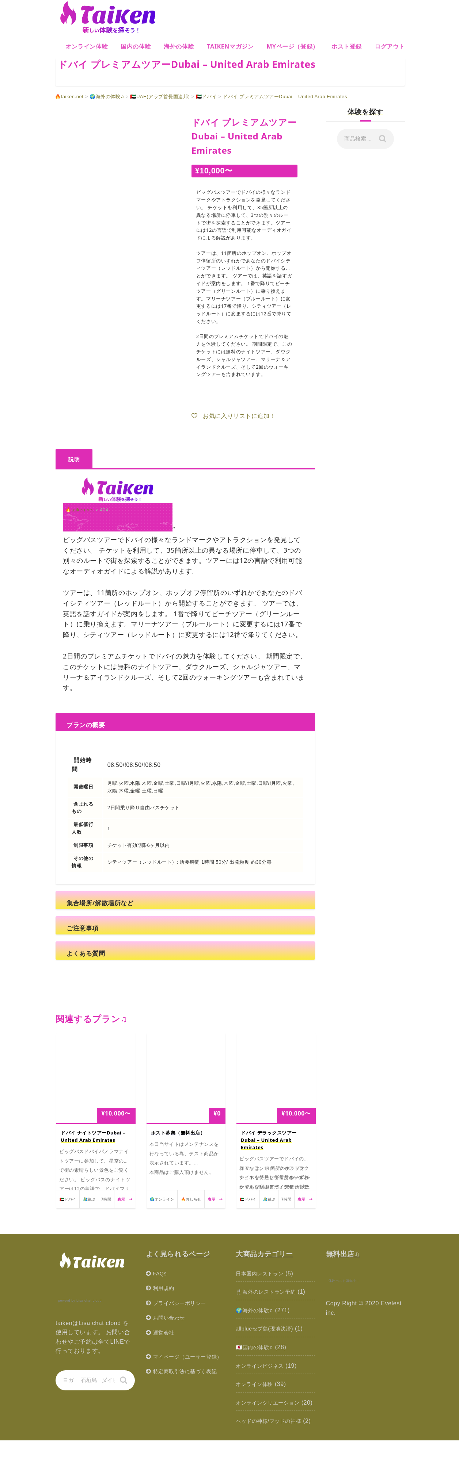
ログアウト (390, 46)
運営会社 (165, 1332)
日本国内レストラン (263, 1273)
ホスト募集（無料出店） (178, 1132)
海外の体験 (179, 46)
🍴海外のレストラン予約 (270, 1292)
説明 (74, 459)
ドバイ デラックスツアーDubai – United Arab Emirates (269, 1140)
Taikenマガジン (230, 46)
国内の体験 (136, 46)
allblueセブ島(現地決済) (268, 1328)
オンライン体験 (86, 46)
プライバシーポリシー (183, 1303)
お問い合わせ (171, 1317)
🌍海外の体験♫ (257, 1310)
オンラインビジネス (263, 1366)
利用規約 (165, 1288)
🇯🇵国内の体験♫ (257, 1347)
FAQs (160, 1273)
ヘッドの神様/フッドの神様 (273, 1430)
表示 (124, 1199)
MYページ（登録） (292, 46)
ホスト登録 (346, 46)
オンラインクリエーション (272, 1403)
